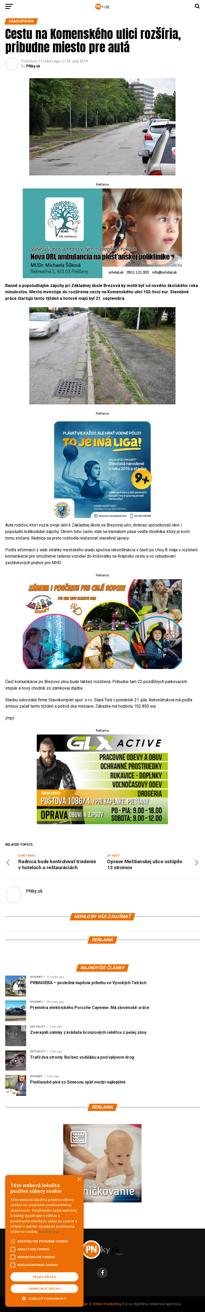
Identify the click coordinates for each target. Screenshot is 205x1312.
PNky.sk (33, 66)
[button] (44, 1298)
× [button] (79, 1180)
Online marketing (106, 1304)
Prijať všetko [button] (44, 1277)
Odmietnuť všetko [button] (44, 1289)
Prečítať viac (49, 1232)
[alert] (44, 1241)
